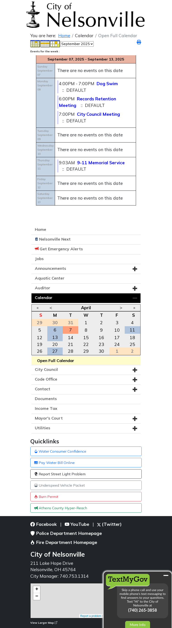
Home (40, 229)
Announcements (50, 268)
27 (55, 351)
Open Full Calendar (55, 360)
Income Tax (46, 408)
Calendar (44, 297)
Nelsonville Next (55, 239)
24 (117, 344)
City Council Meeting (98, 114)
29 (86, 351)
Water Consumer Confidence (60, 451)
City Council (46, 369)
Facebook (43, 524)
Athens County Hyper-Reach (60, 508)
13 (55, 337)
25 (132, 344)
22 (86, 344)
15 (86, 337)
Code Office (46, 379)
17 (117, 337)
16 (101, 337)
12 (39, 337)
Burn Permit (46, 496)
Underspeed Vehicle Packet (59, 485)
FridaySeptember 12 (45, 183)
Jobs (39, 258)
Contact (42, 388)
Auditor (42, 287)
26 (39, 351)
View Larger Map (43, 622)
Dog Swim (107, 83)
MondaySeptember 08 (45, 85)
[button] (135, 269)
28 (70, 351)
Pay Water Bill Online (54, 462)
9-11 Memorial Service (101, 162)
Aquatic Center (49, 278)
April (86, 307)
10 (117, 330)
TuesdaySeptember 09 (45, 135)
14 (70, 337)
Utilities (42, 427)
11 (132, 330)
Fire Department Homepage (63, 542)
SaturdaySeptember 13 (45, 198)
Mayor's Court (49, 418)
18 (132, 337)
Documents (46, 398)
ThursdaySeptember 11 (45, 164)
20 (55, 344)
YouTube (77, 524)
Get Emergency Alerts (61, 248)
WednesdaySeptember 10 (45, 149)
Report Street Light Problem (60, 474)
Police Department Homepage (66, 533)
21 (70, 344)
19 (39, 344)
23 (101, 344)
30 (101, 351)
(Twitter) (109, 524)
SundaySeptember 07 (45, 70)
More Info (137, 624)
